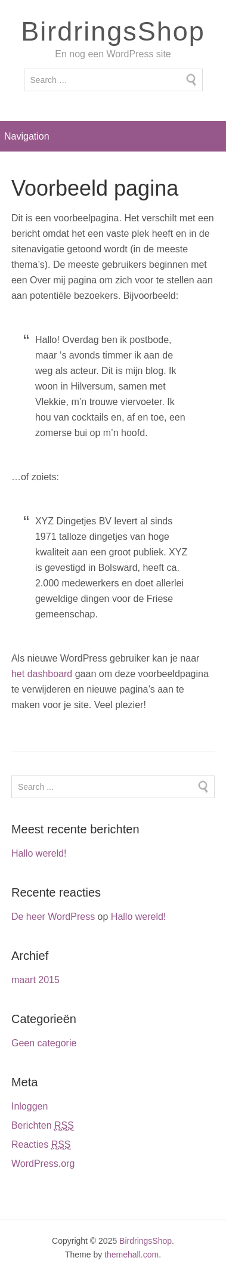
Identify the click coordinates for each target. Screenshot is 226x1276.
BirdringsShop (113, 31)
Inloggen (29, 1106)
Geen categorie (43, 1043)
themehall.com (131, 1254)
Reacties (41, 1144)
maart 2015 (35, 980)
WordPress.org (43, 1163)
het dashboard (41, 674)
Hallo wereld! (38, 853)
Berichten (42, 1125)
